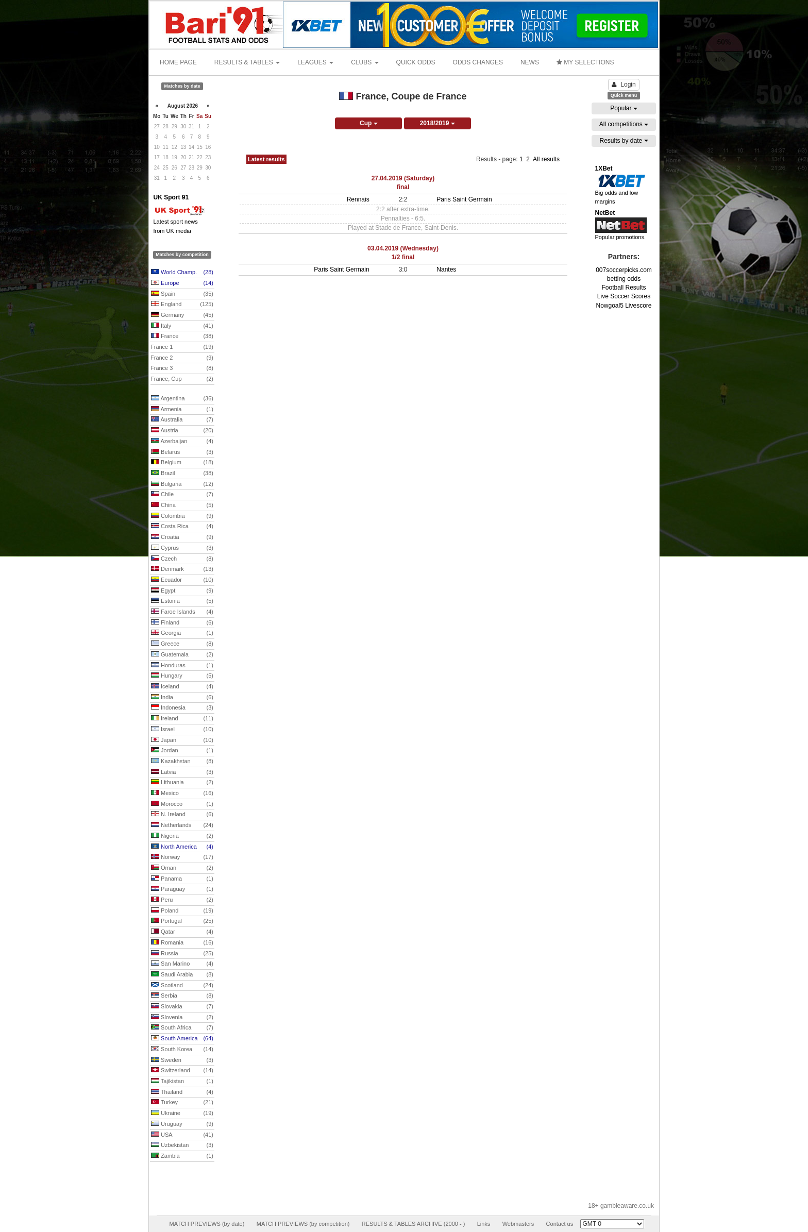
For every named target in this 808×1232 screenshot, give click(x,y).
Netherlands (182, 825)
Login (623, 84)
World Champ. (182, 272)
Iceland (182, 687)
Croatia (182, 537)
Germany (182, 315)
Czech (182, 559)
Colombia (182, 516)
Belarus (182, 452)
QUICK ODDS (415, 62)
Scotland (182, 986)
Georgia (182, 633)
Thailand (182, 1092)
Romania (182, 943)
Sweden (182, 1060)
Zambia (182, 1156)
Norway (182, 857)
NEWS (529, 62)
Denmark (182, 569)
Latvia (182, 772)
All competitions (623, 124)
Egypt (182, 591)
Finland (182, 623)
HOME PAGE (178, 62)
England (182, 304)
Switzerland (182, 1071)
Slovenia (182, 1018)
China (182, 505)
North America (182, 847)
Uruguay (182, 1124)
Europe (182, 283)
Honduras (182, 666)
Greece (182, 644)
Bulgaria (182, 484)
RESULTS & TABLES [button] (247, 62)
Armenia (182, 410)
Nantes (446, 269)
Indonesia (182, 708)
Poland (182, 911)
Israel (182, 729)
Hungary (182, 676)
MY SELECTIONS (585, 62)
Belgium (182, 463)
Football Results (623, 287)
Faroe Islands (182, 612)
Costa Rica (182, 526)
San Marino (182, 964)
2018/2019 (437, 123)
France (182, 336)
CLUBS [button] (364, 62)
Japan (182, 740)
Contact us (560, 1224)
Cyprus (182, 548)
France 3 (181, 368)
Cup (369, 123)
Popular (623, 108)
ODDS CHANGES (478, 62)
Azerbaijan (182, 441)
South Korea (182, 1049)
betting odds (624, 278)
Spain (182, 294)
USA (182, 1135)
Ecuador (182, 580)
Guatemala (182, 655)
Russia (182, 954)
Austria (182, 431)
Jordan (182, 751)
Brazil (182, 473)
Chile (182, 495)
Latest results (266, 159)
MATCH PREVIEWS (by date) (206, 1224)
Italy (182, 326)
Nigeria (182, 836)
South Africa (182, 1028)
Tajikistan (182, 1081)
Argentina (182, 399)
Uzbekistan (182, 1145)
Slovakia (182, 1007)
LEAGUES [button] (315, 62)
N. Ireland (182, 815)
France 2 (181, 358)
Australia (182, 420)
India (182, 698)
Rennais (358, 199)
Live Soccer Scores (623, 296)
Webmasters (518, 1224)
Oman (182, 868)
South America (182, 1039)
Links (484, 1224)
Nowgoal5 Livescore (623, 305)
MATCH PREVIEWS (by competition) (303, 1224)
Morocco (182, 804)
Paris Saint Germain (464, 199)
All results (546, 159)
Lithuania (182, 783)
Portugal (182, 921)
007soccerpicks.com (624, 270)
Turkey (182, 1103)
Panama (182, 879)
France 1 (181, 347)
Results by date (623, 140)
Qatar (182, 932)
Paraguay (182, 889)
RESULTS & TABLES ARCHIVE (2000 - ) (413, 1224)
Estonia (182, 601)
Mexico (182, 793)
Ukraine (182, 1113)
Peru (182, 900)
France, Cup (181, 379)
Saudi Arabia (182, 975)
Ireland (182, 719)
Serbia (182, 996)
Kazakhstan (182, 761)
